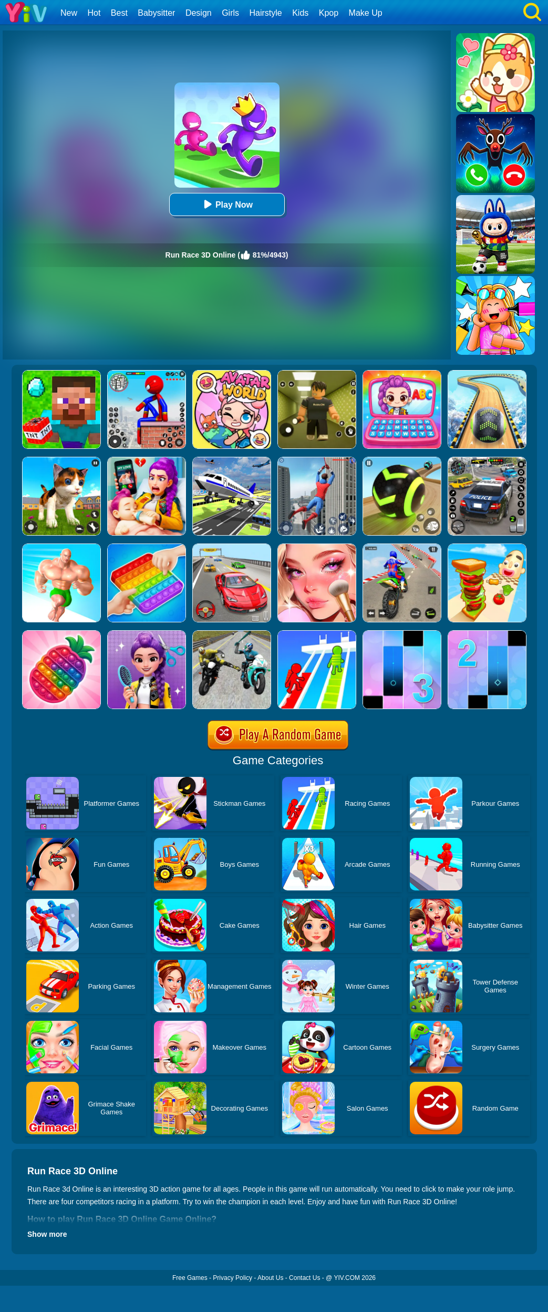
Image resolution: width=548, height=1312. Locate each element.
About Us (270, 1278)
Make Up (365, 12)
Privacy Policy (232, 1278)
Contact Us (304, 1278)
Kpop (328, 12)
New (68, 12)
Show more (47, 1234)
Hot (93, 12)
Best (119, 12)
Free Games (190, 1278)
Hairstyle (266, 12)
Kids (300, 12)
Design (198, 12)
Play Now (227, 204)
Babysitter (156, 12)
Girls (230, 12)
